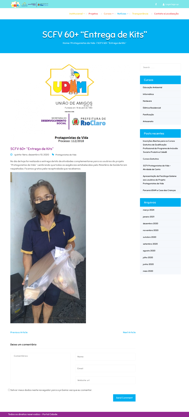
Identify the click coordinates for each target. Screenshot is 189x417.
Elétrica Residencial (152, 108)
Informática (148, 94)
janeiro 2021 (148, 217)
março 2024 (148, 210)
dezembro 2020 (150, 223)
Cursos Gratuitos (151, 159)
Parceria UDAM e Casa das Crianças (159, 190)
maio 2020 (148, 271)
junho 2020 (148, 264)
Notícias (121, 13)
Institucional (76, 13)
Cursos (107, 13)
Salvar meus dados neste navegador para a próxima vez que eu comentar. (51, 390)
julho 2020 (148, 257)
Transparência (140, 13)
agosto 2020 (149, 250)
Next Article (129, 332)
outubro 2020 (149, 237)
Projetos (93, 13)
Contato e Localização (166, 13)
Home (66, 43)
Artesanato (148, 121)
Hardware (147, 101)
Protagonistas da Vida (83, 43)
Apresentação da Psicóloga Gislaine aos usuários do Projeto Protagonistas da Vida (159, 180)
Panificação (148, 114)
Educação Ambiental (152, 87)
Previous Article (18, 332)
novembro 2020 (150, 230)
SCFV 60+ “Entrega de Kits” (32, 149)
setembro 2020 (150, 244)
